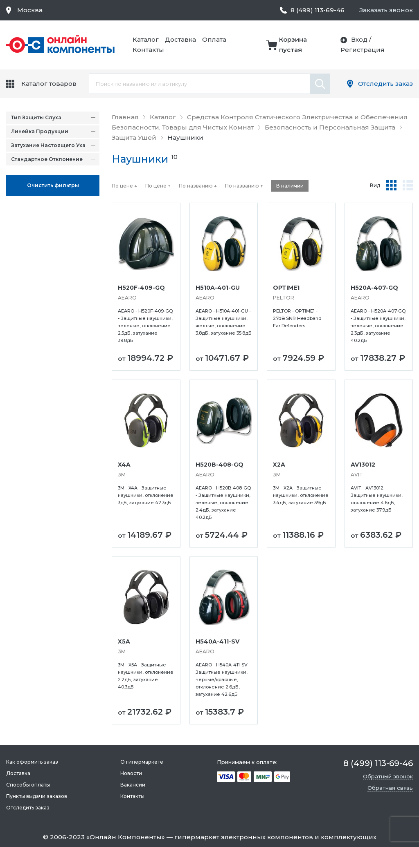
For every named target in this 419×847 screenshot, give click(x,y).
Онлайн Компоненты (126, 837)
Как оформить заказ (32, 762)
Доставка (180, 39)
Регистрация (362, 50)
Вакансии (132, 785)
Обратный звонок (388, 776)
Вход (359, 39)
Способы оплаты (28, 785)
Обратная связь (390, 787)
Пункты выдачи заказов (36, 796)
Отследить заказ (385, 83)
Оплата (214, 39)
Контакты (148, 50)
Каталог (146, 39)
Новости (131, 773)
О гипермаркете (141, 762)
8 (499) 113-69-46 (318, 10)
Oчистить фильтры (53, 185)
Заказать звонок (386, 10)
